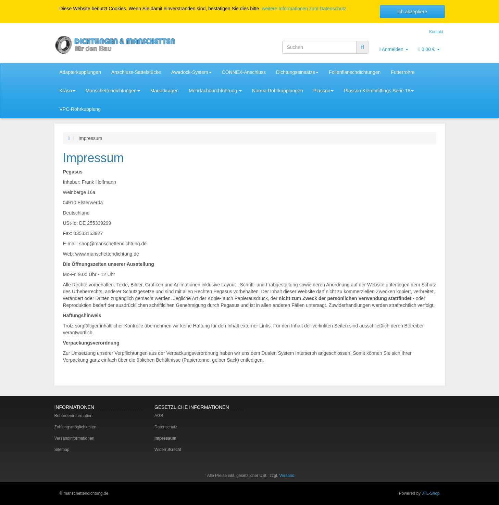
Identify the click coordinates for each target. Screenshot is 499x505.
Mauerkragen (164, 90)
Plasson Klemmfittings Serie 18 (379, 90)
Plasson (323, 90)
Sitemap (62, 449)
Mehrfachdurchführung (215, 90)
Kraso (68, 90)
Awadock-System (191, 72)
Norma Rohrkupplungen (277, 90)
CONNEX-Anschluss (244, 72)
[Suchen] (319, 47)
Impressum (165, 438)
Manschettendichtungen (113, 90)
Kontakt (436, 31)
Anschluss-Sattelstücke (136, 72)
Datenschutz (165, 427)
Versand (287, 475)
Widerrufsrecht (167, 449)
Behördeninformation (73, 415)
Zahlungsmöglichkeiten (75, 427)
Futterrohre (402, 72)
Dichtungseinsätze (297, 72)
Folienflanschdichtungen (355, 72)
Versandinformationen (74, 438)
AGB (158, 415)
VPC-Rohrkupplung (80, 109)
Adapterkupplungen (80, 72)
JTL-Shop (430, 493)
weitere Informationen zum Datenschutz (304, 8)
